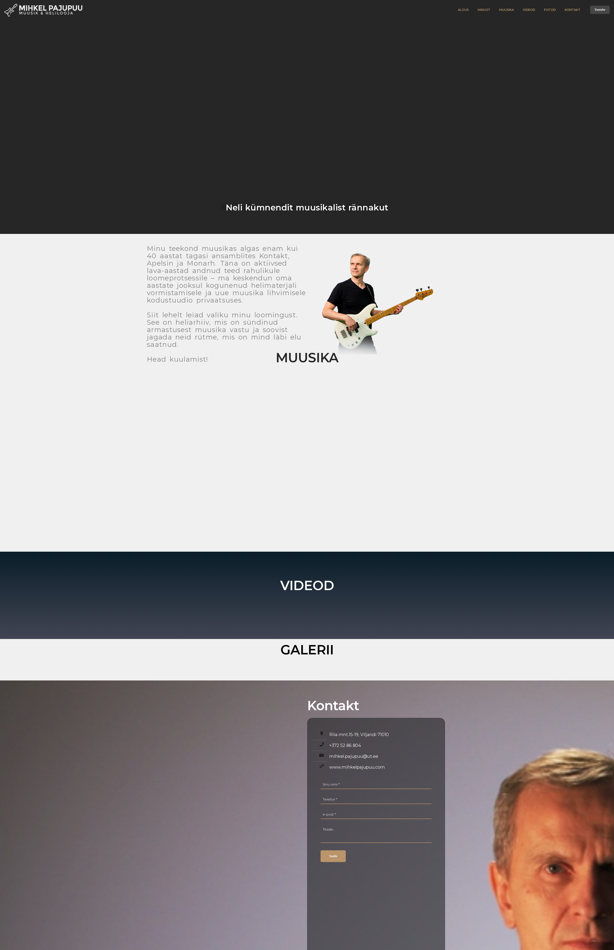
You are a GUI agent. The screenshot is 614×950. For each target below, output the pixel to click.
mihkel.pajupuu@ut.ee (353, 756)
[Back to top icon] (593, 941)
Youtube (599, 9)
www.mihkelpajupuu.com (357, 767)
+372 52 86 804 (345, 745)
